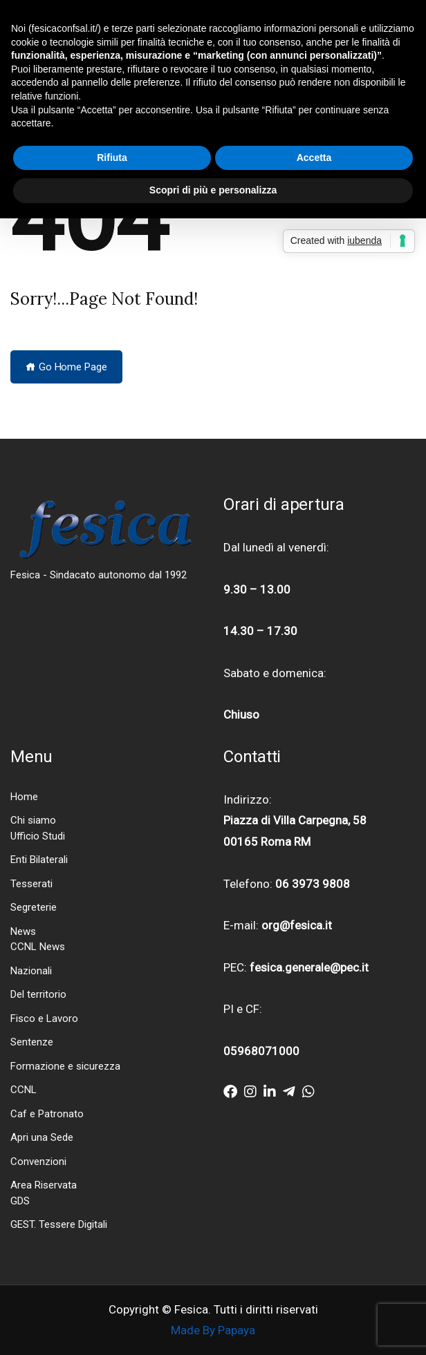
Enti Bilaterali (39, 859)
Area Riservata (43, 1185)
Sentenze (31, 1042)
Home (24, 796)
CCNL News (37, 946)
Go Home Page (66, 367)
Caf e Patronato (47, 1114)
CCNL (23, 1089)
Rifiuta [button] (112, 157)
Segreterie (33, 907)
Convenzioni (38, 1161)
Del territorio (38, 994)
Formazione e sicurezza (65, 1066)
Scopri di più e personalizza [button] (213, 190)
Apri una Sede (41, 1137)
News (23, 931)
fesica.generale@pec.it (309, 967)
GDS (20, 1201)
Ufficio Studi (37, 836)
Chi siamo (33, 820)
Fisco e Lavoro (44, 1018)
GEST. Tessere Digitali (58, 1224)
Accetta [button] (314, 157)
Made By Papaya (213, 1330)
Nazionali (31, 971)
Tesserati (31, 884)
